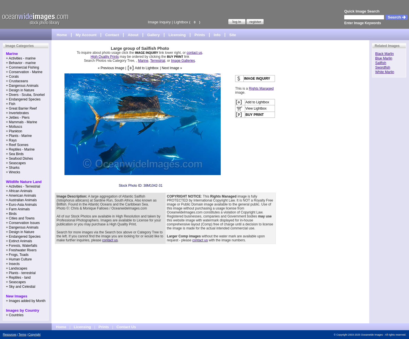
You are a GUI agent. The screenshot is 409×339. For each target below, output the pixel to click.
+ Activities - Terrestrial (23, 186)
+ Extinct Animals (19, 241)
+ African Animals (19, 191)
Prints (200, 35)
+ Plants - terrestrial (21, 273)
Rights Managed (261, 89)
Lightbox (181, 22)
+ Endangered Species (23, 99)
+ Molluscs (14, 127)
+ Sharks (13, 168)
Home (62, 35)
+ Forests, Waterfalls (21, 246)
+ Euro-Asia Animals (21, 205)
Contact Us (126, 327)
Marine (143, 61)
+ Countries (15, 315)
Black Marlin (384, 54)
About (133, 35)
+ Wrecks (13, 172)
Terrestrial (157, 61)
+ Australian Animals (21, 200)
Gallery (153, 35)
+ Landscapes (16, 268)
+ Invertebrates (17, 113)
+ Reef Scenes (17, 145)
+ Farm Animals (18, 209)
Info (217, 35)
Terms (22, 334)
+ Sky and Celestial (20, 287)
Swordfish (382, 67)
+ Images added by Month (25, 301)
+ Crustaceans (17, 81)
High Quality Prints (105, 57)
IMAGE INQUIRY (147, 52)
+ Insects (13, 264)
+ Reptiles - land (18, 278)
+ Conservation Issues (23, 223)
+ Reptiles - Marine (20, 149)
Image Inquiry (159, 22)
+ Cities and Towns (20, 218)
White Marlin (384, 72)
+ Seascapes (16, 163)
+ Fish (10, 104)
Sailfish (380, 63)
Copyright (34, 334)
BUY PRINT (175, 56)
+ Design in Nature (20, 90)
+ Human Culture (19, 259)
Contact (112, 35)
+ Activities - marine (21, 58)
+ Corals (12, 77)
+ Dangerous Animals (22, 86)
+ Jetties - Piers (18, 118)
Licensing (177, 35)
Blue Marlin (383, 58)
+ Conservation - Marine (24, 72)
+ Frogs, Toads (17, 255)
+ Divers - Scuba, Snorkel (25, 95)
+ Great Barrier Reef (21, 108)
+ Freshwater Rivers (21, 250)
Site (232, 35)
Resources (9, 334)
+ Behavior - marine (21, 63)
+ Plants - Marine (19, 136)
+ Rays (11, 140)
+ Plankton (14, 131)
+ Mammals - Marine (21, 122)
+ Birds (11, 214)
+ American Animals (21, 196)
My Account (86, 35)
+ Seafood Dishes (19, 159)
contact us (194, 53)
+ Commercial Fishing (22, 67)
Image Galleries (183, 61)
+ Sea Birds (15, 154)
